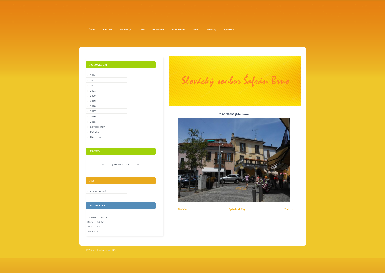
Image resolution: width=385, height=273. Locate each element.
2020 (93, 95)
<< (103, 164)
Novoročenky (97, 126)
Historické (95, 137)
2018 (93, 106)
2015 (93, 121)
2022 (93, 85)
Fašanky (94, 131)
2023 (93, 80)
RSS (114, 249)
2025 (126, 164)
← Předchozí (181, 209)
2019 (93, 100)
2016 (93, 116)
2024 (93, 75)
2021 (93, 90)
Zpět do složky (236, 209)
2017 (93, 111)
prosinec (116, 164)
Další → (289, 209)
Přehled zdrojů (98, 191)
